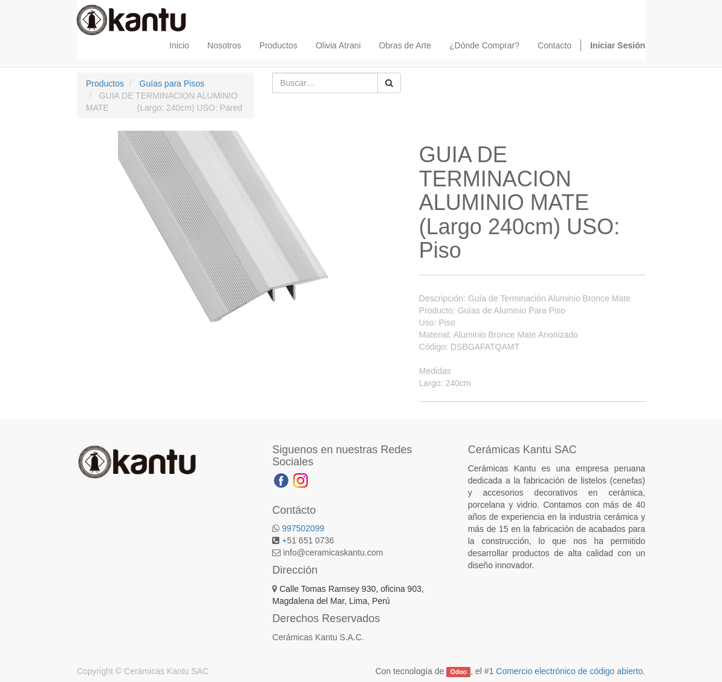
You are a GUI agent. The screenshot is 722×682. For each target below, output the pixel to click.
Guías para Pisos (172, 83)
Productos (105, 83)
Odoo (458, 671)
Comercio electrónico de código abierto (569, 671)
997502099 (303, 528)
